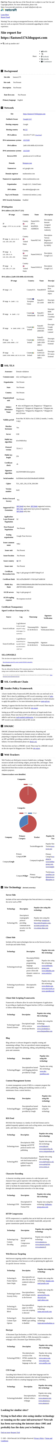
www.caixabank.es (43, 1029)
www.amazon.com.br (42, 1244)
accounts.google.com (41, 925)
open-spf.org (45, 701)
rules (51, 696)
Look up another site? (11, 43)
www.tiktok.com (47, 986)
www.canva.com (44, 1358)
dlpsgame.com (50, 879)
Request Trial (15, 1432)
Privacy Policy (39, 1438)
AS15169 (26, 140)
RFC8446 (20, 506)
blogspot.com (27, 163)
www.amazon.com (45, 1398)
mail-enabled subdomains (24, 717)
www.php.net (43, 1146)
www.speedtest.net (48, 991)
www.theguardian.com (44, 1031)
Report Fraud (5, 17)
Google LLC (27, 119)
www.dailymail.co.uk (46, 1162)
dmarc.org (33, 742)
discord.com (42, 1297)
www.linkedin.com (48, 971)
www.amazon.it (44, 1403)
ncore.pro (49, 849)
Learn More (5, 15)
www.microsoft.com (48, 988)
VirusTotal (38, 135)
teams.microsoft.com (45, 1311)
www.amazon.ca (41, 1242)
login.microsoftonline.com (46, 1323)
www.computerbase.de (47, 1151)
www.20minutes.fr (43, 1026)
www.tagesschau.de (45, 1149)
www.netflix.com (45, 1363)
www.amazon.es (44, 1401)
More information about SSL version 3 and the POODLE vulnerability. (18, 662)
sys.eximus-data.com (41, 928)
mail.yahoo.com (43, 1300)
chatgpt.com (49, 1281)
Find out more (5, 1432)
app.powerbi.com (43, 1295)
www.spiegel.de (44, 1164)
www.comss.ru (44, 1167)
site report (34, 708)
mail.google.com (43, 1283)
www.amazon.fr (40, 1247)
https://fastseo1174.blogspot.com (34, 114)
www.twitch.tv (47, 973)
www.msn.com (44, 1361)
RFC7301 (20, 509)
